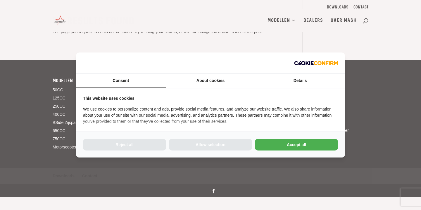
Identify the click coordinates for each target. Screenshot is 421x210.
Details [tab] (300, 80)
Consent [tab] (121, 80)
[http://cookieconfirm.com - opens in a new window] (316, 63)
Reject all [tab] (124, 144)
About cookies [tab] (210, 80)
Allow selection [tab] (210, 144)
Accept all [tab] (296, 144)
